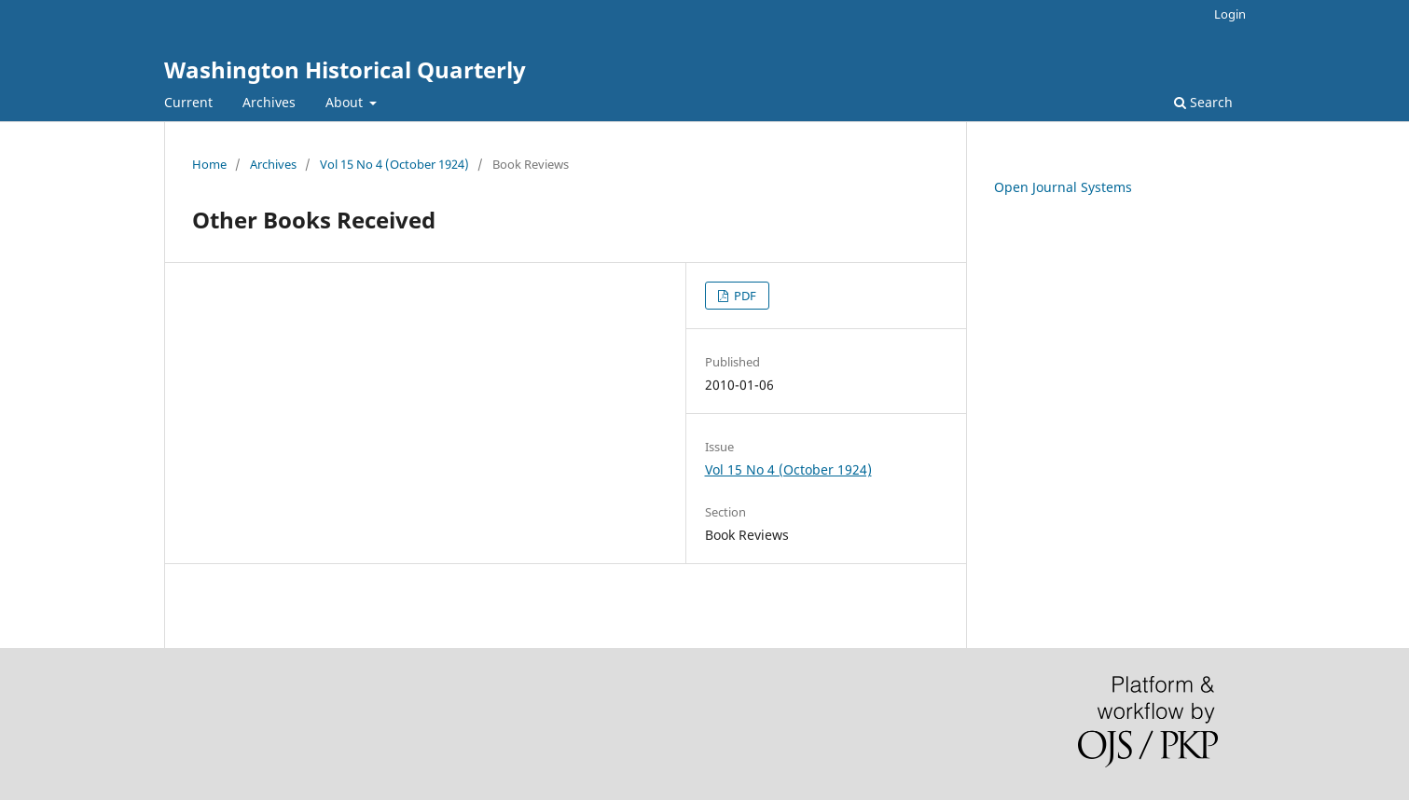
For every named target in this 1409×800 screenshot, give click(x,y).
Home (209, 164)
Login (1230, 14)
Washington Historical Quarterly (345, 69)
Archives (269, 102)
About (345, 102)
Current (188, 102)
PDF (743, 295)
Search (1203, 102)
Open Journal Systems (1063, 187)
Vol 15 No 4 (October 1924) (394, 164)
